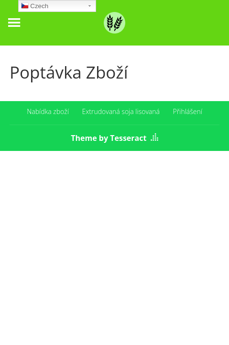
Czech (34, 7)
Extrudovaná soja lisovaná (121, 111)
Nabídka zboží (48, 111)
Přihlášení (187, 111)
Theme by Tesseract (108, 138)
